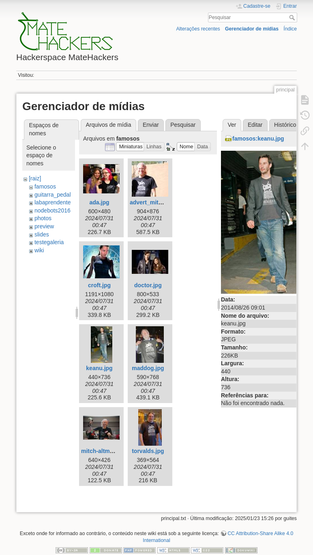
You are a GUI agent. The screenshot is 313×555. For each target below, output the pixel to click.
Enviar (151, 124)
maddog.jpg (148, 368)
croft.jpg (99, 285)
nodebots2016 (52, 210)
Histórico (285, 124)
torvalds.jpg (148, 451)
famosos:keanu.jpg (258, 138)
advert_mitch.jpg (152, 202)
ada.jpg (99, 202)
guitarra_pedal (52, 194)
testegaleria (49, 242)
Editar (255, 124)
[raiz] (35, 178)
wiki (39, 250)
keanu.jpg (99, 368)
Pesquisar (293, 17)
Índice (290, 29)
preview (44, 226)
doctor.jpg (148, 285)
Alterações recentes (198, 29)
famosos (45, 186)
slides (41, 234)
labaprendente (52, 202)
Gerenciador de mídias (252, 29)
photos (42, 218)
